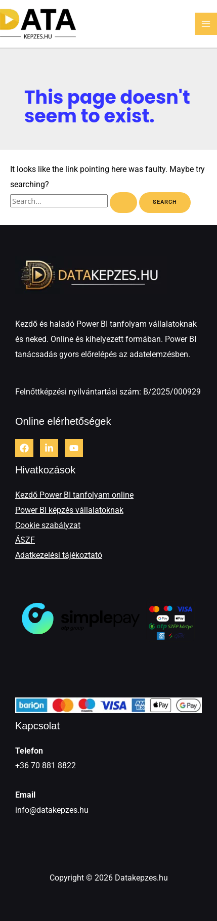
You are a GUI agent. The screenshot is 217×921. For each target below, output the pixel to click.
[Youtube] (74, 448)
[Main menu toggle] (206, 24)
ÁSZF (25, 540)
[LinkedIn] (49, 448)
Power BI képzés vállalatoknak (69, 510)
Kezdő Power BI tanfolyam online (74, 495)
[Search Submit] (123, 202)
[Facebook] (24, 448)
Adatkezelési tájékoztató (58, 555)
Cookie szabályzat (47, 525)
